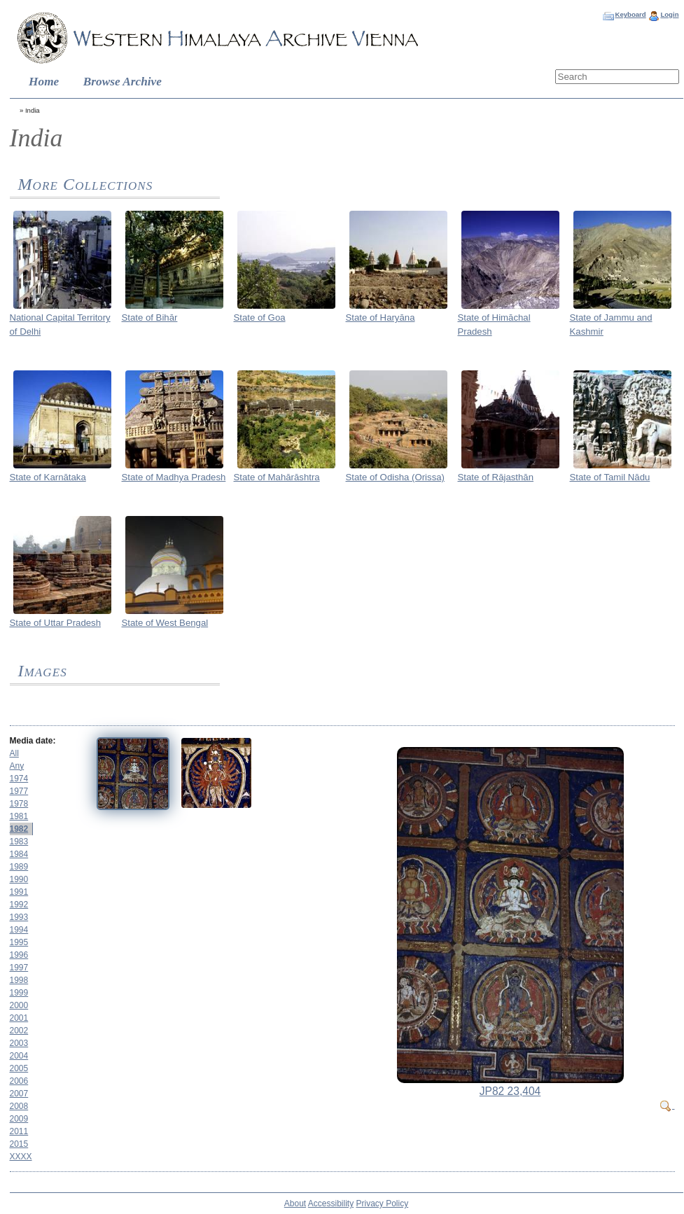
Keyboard (630, 14)
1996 (19, 955)
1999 (19, 993)
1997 (19, 967)
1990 (19, 879)
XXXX (21, 1156)
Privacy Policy (382, 1203)
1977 (19, 791)
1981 (19, 816)
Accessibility (331, 1203)
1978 (19, 804)
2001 (19, 1018)
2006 (19, 1081)
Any (17, 766)
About (295, 1203)
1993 (19, 917)
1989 (19, 867)
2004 (19, 1056)
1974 (19, 778)
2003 (19, 1043)
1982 (19, 829)
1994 (19, 930)
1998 (19, 980)
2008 (19, 1106)
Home (44, 81)
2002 (19, 1030)
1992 (19, 904)
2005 (19, 1068)
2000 (19, 1005)
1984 (19, 854)
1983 (19, 841)
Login (669, 14)
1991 (19, 892)
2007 (19, 1093)
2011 (19, 1131)
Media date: (33, 741)
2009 (19, 1119)
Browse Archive (122, 81)
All (14, 753)
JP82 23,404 (510, 1091)
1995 (19, 942)
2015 (19, 1144)
